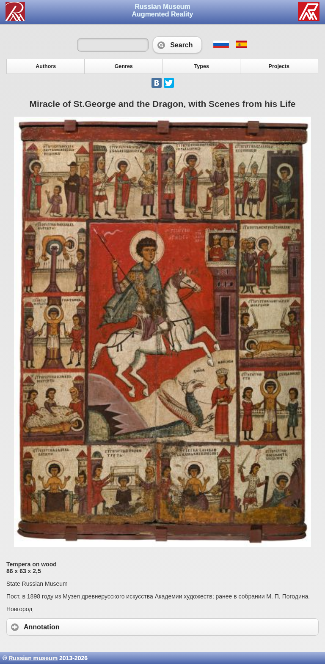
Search (177, 45)
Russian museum (33, 658)
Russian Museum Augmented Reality (162, 10)
